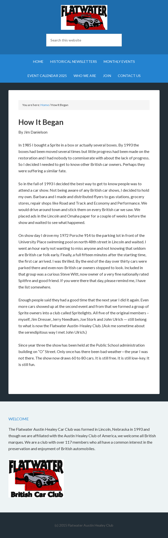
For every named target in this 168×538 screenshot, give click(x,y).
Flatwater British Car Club (84, 17)
